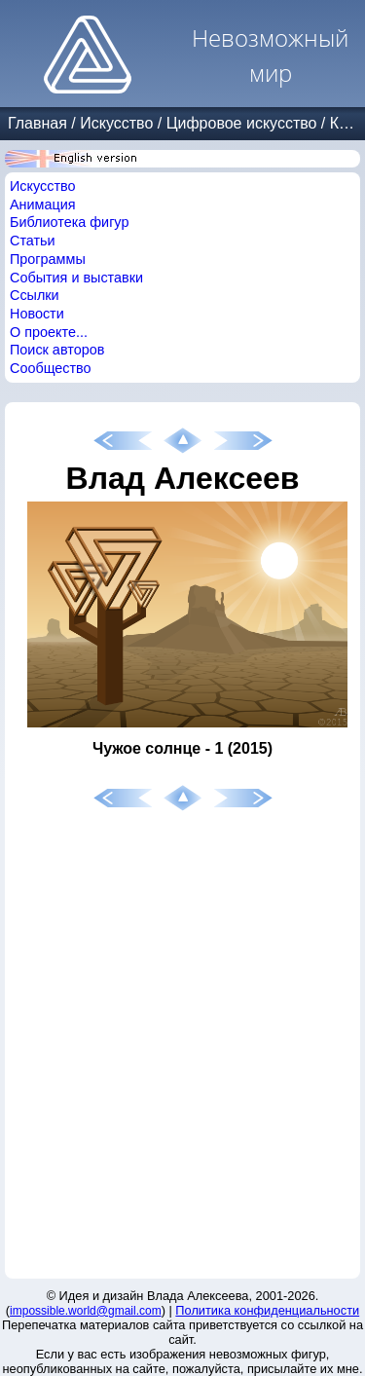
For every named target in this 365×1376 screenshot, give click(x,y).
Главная (37, 123)
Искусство (116, 123)
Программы (48, 259)
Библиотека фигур (69, 222)
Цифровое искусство (241, 123)
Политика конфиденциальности (267, 1310)
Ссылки (34, 295)
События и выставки (76, 277)
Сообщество (50, 368)
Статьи (32, 240)
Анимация (43, 204)
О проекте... (49, 332)
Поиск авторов (57, 349)
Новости (37, 313)
